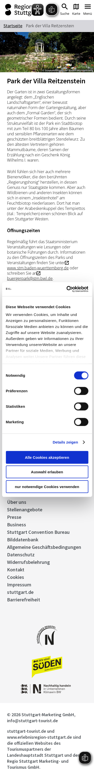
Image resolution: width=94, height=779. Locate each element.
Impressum (19, 584)
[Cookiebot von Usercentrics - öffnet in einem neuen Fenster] (67, 289)
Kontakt (15, 569)
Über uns (16, 502)
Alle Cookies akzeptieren (47, 457)
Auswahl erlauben (47, 472)
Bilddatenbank (22, 539)
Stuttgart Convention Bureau (38, 532)
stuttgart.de (20, 592)
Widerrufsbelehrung (28, 562)
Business (16, 524)
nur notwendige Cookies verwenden (47, 486)
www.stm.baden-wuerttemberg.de (38, 268)
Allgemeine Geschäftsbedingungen (44, 547)
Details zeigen (65, 442)
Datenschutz (21, 554)
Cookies (15, 577)
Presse (14, 517)
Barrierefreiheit (23, 599)
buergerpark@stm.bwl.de (30, 278)
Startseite (13, 26)
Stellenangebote (24, 509)
